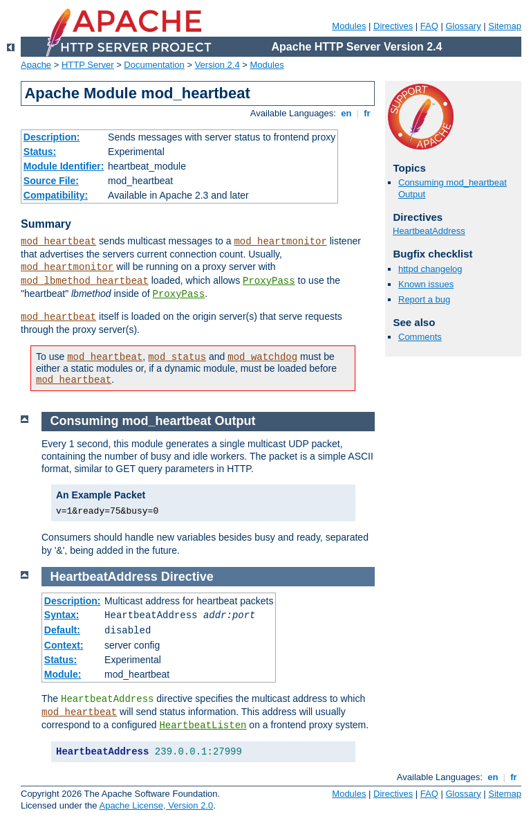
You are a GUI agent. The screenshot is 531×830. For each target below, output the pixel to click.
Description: (52, 137)
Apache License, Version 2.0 (156, 805)
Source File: (51, 180)
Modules (349, 26)
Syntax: (62, 614)
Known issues (426, 284)
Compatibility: (56, 195)
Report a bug (424, 299)
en (346, 113)
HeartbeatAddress (429, 231)
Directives (393, 26)
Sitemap (504, 26)
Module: (63, 674)
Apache (36, 65)
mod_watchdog (262, 357)
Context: (64, 645)
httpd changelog (430, 269)
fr (367, 113)
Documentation (154, 65)
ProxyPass (269, 281)
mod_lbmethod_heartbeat (85, 281)
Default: (62, 629)
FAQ (429, 26)
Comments (420, 337)
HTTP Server (88, 65)
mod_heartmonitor (280, 241)
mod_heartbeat (58, 241)
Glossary (463, 26)
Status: (40, 151)
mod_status (177, 357)
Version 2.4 (217, 65)
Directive (187, 577)
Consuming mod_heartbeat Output (153, 421)
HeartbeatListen (202, 725)
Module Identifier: (64, 166)
